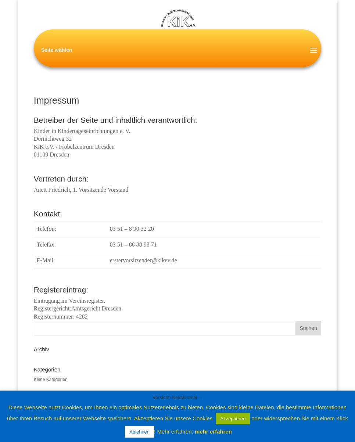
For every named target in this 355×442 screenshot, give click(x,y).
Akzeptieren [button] (232, 418)
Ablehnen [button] (139, 432)
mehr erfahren (213, 431)
